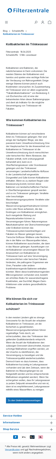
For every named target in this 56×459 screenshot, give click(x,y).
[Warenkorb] (49, 22)
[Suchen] (35, 22)
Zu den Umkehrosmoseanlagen (24, 400)
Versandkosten (12, 449)
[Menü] (6, 22)
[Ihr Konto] (42, 22)
